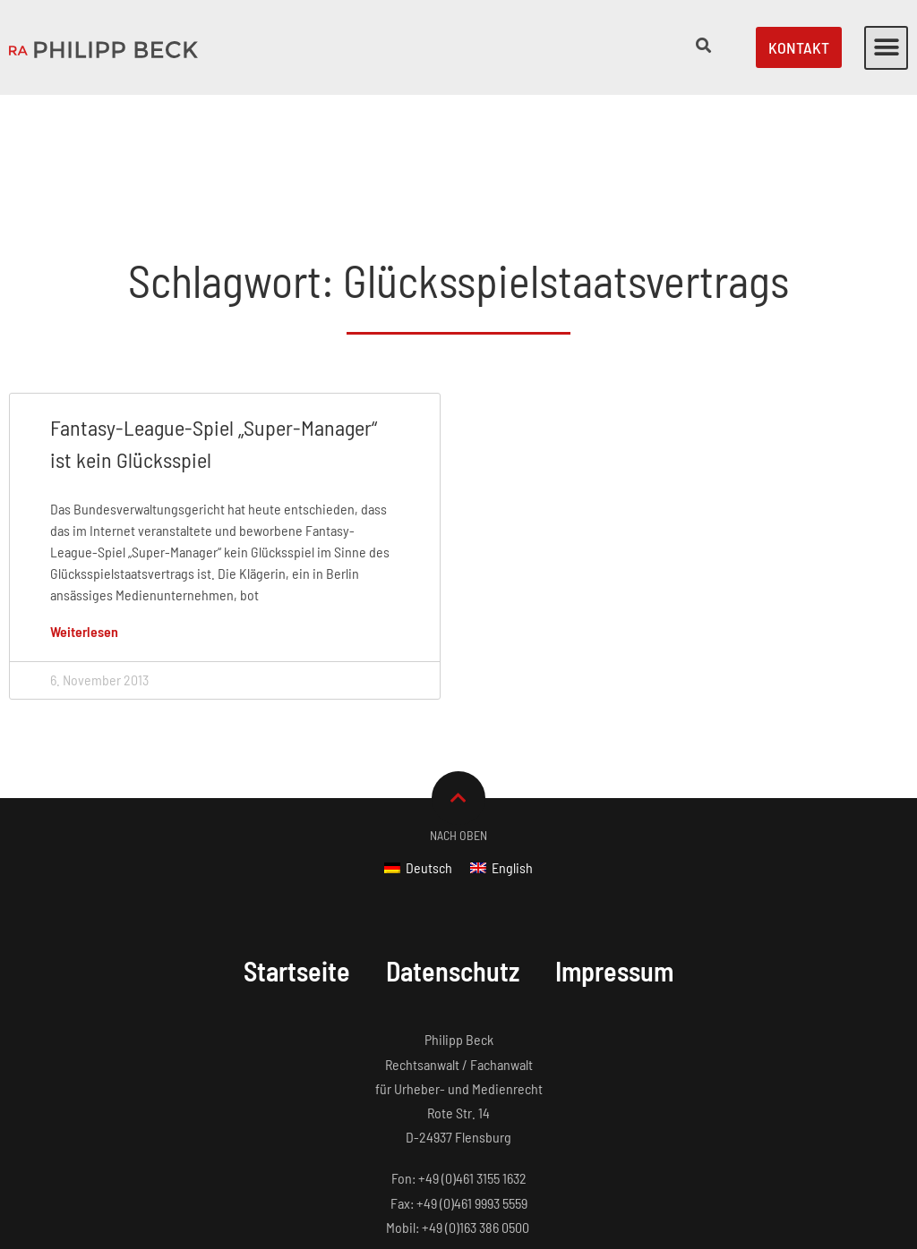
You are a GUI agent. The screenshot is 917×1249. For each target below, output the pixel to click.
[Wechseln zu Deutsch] (418, 756)
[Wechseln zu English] (501, 756)
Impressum (614, 859)
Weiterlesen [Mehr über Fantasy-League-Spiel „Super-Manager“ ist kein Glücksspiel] (84, 519)
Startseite (297, 859)
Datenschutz (452, 859)
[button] (886, 48)
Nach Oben (458, 723)
